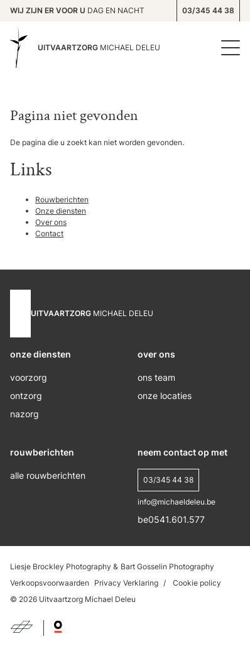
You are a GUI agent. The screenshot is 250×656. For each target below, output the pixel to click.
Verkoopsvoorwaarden (49, 583)
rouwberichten (42, 452)
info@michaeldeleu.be (176, 501)
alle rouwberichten (47, 475)
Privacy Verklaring (126, 583)
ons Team (156, 377)
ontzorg (26, 395)
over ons (156, 354)
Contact (49, 233)
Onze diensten (60, 211)
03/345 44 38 (208, 10)
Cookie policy (197, 583)
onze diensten (40, 354)
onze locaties (165, 395)
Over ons (51, 222)
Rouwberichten (62, 199)
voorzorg (28, 377)
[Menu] (227, 47)
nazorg (24, 413)
